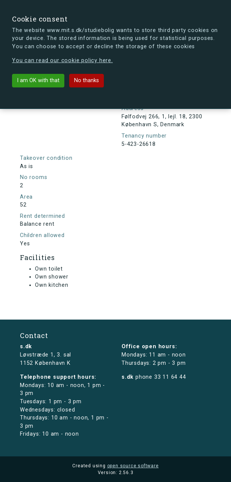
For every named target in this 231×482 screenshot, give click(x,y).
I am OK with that (38, 80)
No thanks (86, 80)
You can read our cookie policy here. (62, 60)
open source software (133, 465)
